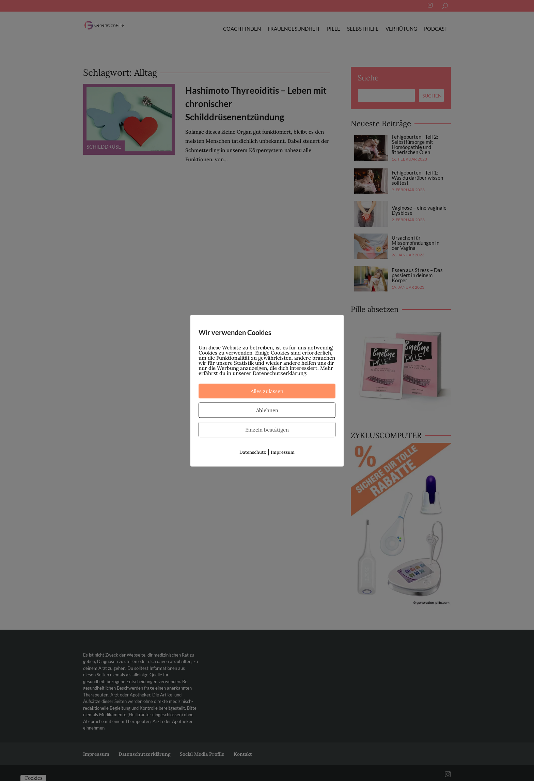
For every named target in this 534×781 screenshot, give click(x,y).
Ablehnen (267, 410)
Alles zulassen (267, 391)
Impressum (283, 452)
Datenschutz (252, 452)
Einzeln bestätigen (267, 429)
